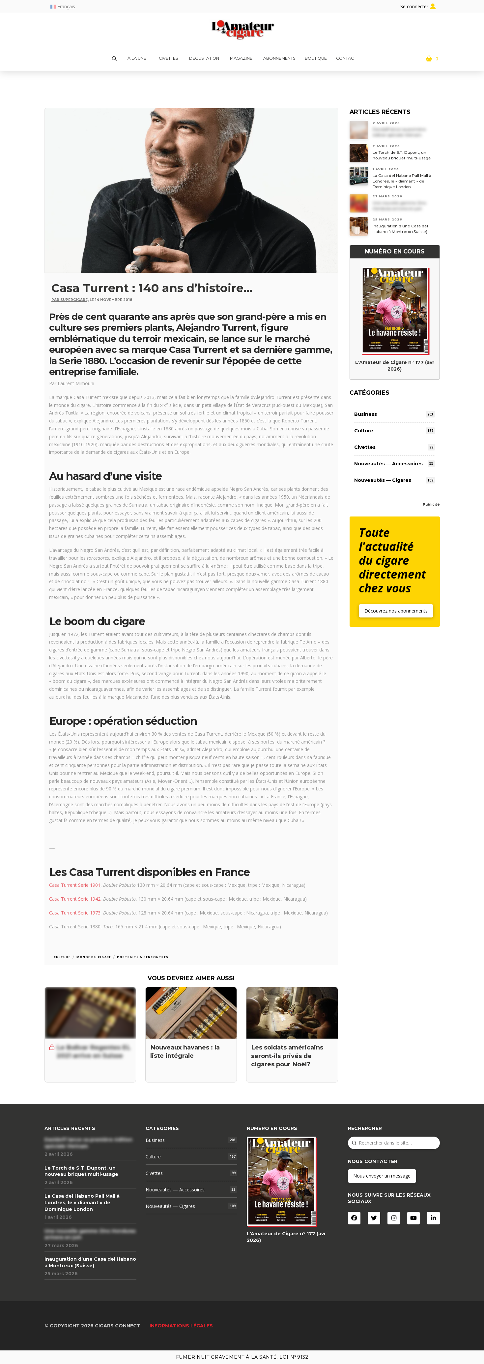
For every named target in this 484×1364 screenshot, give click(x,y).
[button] (114, 59)
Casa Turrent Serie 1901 (74, 885)
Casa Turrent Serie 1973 (74, 913)
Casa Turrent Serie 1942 (74, 899)
